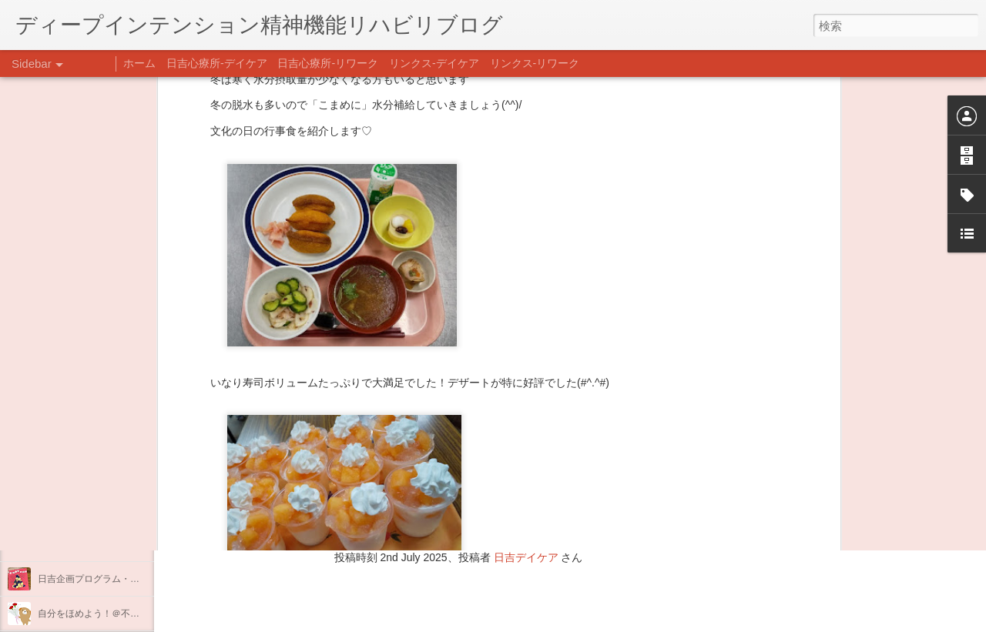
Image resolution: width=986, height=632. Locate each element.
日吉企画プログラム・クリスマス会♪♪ (116, 578)
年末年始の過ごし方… (84, 544)
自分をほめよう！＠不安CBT (98, 613)
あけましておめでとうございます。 (112, 509)
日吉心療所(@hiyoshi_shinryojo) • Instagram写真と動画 (353, 459)
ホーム (139, 63)
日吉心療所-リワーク (327, 63)
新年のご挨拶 (65, 475)
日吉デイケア (526, 557)
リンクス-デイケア (434, 63)
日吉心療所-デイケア (216, 63)
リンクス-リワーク (535, 63)
